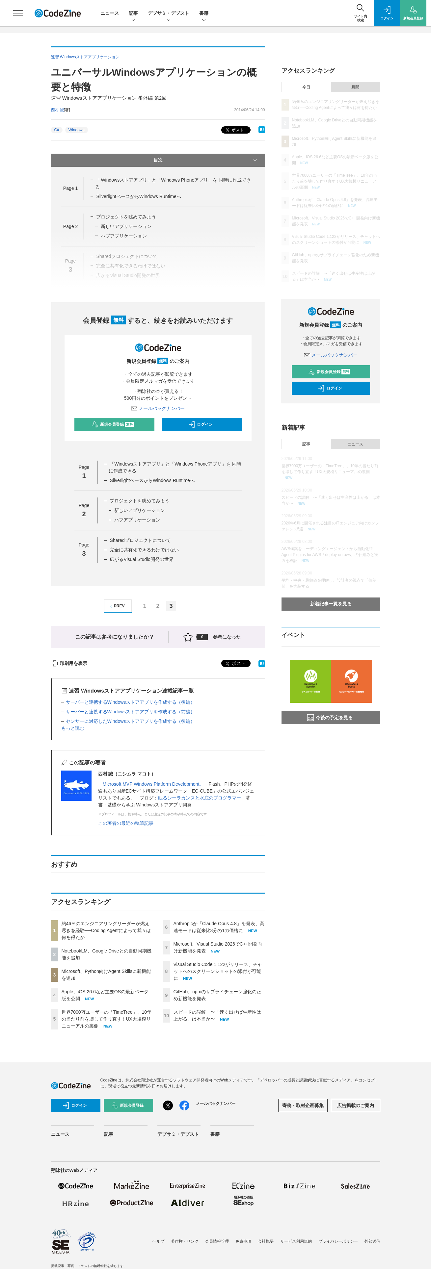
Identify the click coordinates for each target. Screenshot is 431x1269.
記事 (133, 14)
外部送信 (372, 1241)
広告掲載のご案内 (355, 1105)
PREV (116, 606)
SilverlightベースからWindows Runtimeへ (138, 196)
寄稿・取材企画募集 (303, 1105)
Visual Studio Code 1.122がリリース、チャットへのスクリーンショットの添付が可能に (218, 971)
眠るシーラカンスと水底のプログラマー (199, 797)
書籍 (203, 14)
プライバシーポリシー (338, 1241)
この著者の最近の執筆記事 (125, 823)
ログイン (200, 424)
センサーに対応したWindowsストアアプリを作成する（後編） (130, 721)
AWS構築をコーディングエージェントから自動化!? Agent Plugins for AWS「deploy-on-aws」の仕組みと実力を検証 (330, 554)
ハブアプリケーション (137, 519)
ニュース (109, 13)
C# (56, 130)
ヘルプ (158, 1241)
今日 (306, 87)
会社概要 (266, 1241)
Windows (76, 130)
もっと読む (72, 728)
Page (70, 188)
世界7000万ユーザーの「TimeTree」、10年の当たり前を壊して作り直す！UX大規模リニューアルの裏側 (107, 1018)
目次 (205, 160)
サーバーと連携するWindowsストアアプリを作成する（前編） (130, 711)
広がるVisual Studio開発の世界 (141, 559)
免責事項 (243, 1241)
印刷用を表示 (69, 663)
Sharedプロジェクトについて (140, 540)
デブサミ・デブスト (168, 14)
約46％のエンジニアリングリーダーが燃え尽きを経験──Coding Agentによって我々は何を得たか (106, 930)
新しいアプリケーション (126, 226)
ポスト (234, 130)
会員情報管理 (217, 1241)
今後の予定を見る (330, 717)
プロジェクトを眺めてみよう (126, 216)
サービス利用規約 (296, 1241)
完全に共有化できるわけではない (144, 549)
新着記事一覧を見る (331, 603)
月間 (355, 87)
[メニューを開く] (18, 13)
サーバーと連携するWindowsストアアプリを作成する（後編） (130, 702)
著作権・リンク (185, 1241)
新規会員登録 (113, 424)
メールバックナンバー (158, 408)
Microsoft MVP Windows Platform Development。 (153, 784)
